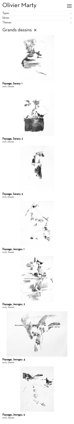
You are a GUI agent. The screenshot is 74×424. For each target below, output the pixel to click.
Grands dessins (17, 30)
